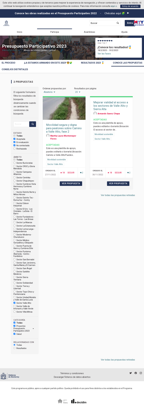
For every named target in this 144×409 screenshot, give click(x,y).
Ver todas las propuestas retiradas (118, 195)
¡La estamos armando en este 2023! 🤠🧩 (48, 62)
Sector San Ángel (23, 268)
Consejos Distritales (15, 69)
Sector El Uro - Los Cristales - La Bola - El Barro (23, 211)
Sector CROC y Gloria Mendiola (24, 167)
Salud (18, 334)
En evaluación (21, 142)
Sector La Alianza (23, 222)
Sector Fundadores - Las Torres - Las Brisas (24, 218)
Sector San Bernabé (24, 259)
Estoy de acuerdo (130, 6)
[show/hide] (34, 328)
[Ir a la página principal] (6, 23)
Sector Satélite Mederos (22, 273)
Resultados (20, 348)
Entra (130, 23)
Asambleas (89, 32)
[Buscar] (21, 124)
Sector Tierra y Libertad (22, 287)
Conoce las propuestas (127, 62)
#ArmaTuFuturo (11, 50)
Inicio (19, 32)
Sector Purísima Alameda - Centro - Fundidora (22, 253)
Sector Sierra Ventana (21, 278)
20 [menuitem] (76, 92)
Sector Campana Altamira (23, 173)
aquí (114, 6)
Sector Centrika (22, 177)
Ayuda (124, 32)
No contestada (21, 145)
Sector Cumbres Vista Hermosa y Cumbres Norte (25, 186)
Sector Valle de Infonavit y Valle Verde (23, 307)
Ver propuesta (72, 183)
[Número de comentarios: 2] (81, 173)
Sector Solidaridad (23, 283)
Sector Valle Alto (22, 303)
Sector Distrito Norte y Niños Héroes (25, 193)
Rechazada (20, 149)
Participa (54, 32)
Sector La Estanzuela (24, 226)
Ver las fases (104, 53)
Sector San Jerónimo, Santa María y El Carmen (25, 264)
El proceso (8, 62)
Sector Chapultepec (24, 181)
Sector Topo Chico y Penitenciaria (24, 293)
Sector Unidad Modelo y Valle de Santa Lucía (25, 298)
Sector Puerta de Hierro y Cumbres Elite (23, 247)
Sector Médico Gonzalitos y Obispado (23, 241)
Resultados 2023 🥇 (92, 62)
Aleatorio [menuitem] (48, 92)
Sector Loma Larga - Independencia (24, 230)
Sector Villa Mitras (23, 312)
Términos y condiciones (72, 373)
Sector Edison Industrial (21, 204)
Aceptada (19, 139)
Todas (18, 136)
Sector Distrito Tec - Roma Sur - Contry (24, 199)
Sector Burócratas (23, 163)
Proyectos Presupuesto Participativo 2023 (22, 328)
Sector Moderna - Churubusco (23, 236)
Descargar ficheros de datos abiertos (72, 377)
